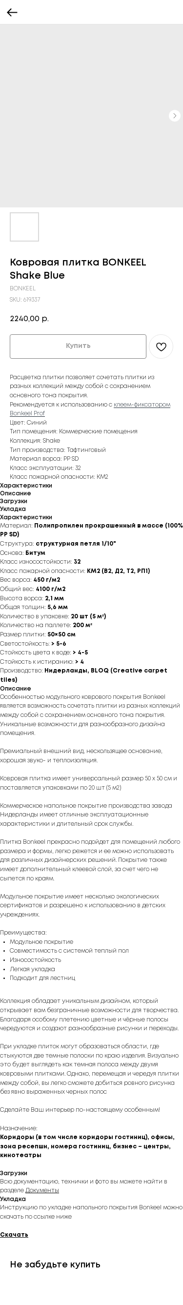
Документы (42, 1190)
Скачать (14, 1235)
